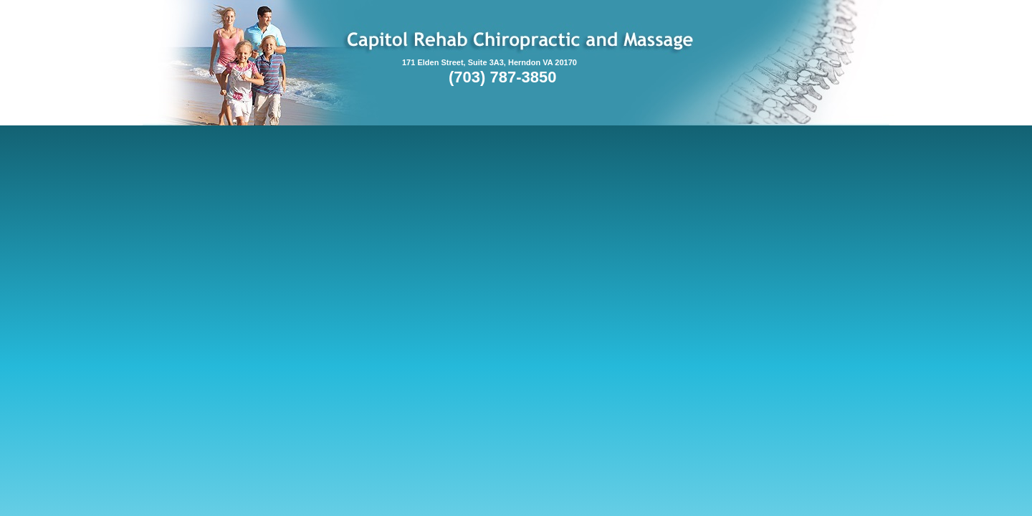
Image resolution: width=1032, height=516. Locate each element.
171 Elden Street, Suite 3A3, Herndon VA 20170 (489, 62)
